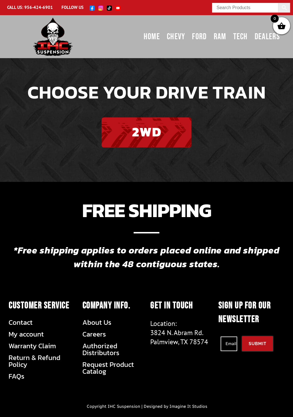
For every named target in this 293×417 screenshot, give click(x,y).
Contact (21, 322)
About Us (96, 322)
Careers (94, 334)
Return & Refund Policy (34, 361)
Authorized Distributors (100, 349)
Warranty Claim (32, 346)
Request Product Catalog (108, 368)
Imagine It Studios (188, 406)
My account (26, 334)
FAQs (16, 376)
